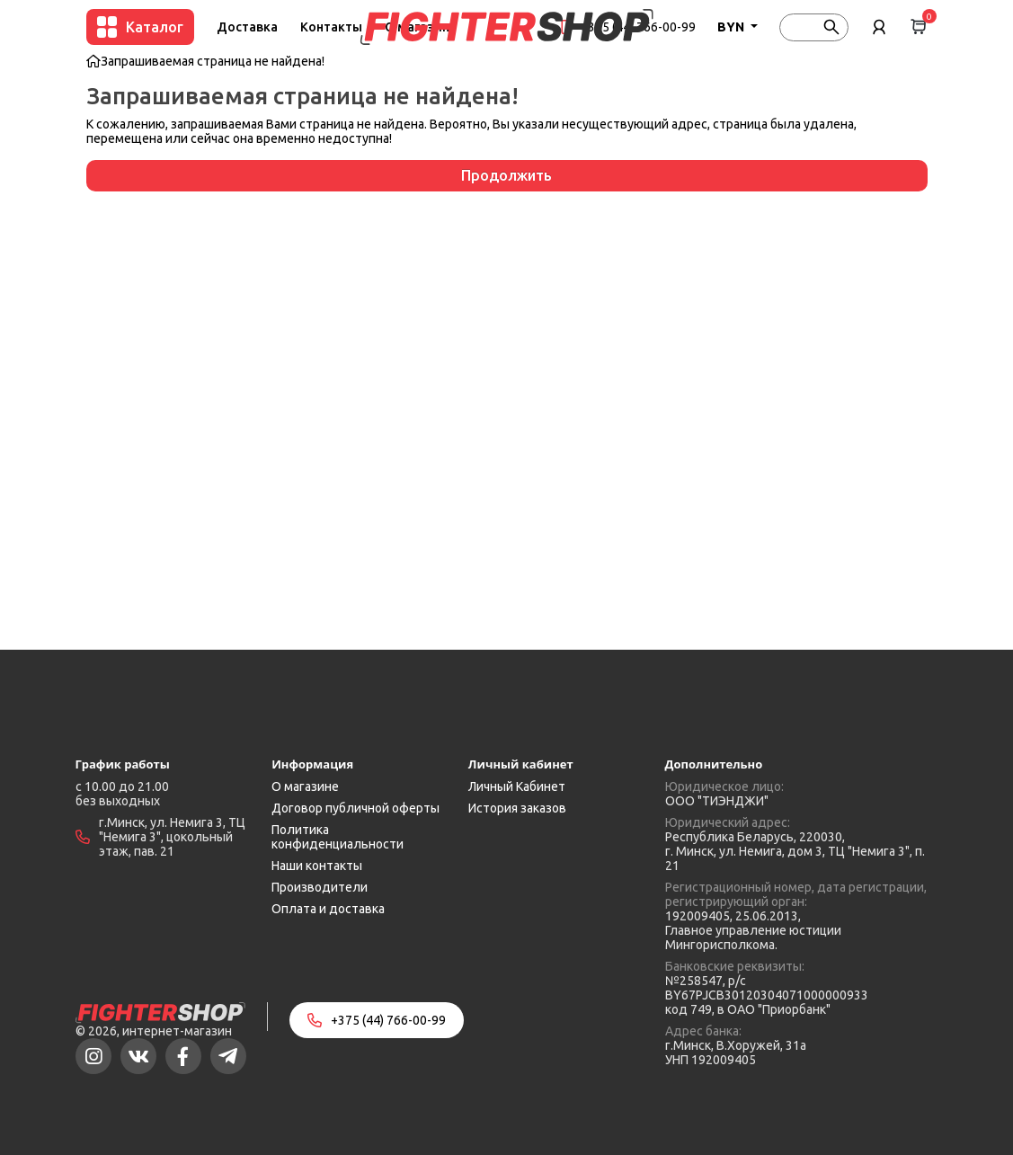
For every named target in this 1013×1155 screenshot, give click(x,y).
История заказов (517, 808)
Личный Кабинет (516, 786)
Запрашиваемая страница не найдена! (212, 61)
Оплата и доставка (328, 909)
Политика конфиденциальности (337, 836)
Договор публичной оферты (355, 808)
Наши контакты (316, 865)
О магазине (305, 786)
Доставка (247, 27)
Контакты (331, 27)
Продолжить (506, 175)
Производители (319, 887)
